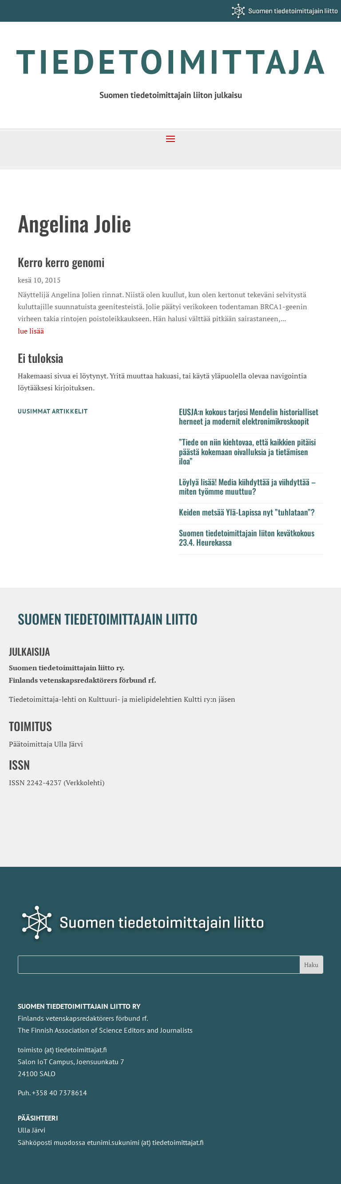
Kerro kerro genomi (61, 262)
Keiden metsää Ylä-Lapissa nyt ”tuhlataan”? (247, 512)
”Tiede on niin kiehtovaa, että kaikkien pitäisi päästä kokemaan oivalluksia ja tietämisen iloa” (247, 451)
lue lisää (31, 331)
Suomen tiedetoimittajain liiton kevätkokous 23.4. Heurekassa (246, 537)
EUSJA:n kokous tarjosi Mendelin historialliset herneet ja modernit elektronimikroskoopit (248, 416)
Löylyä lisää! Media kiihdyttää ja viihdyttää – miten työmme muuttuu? (247, 486)
